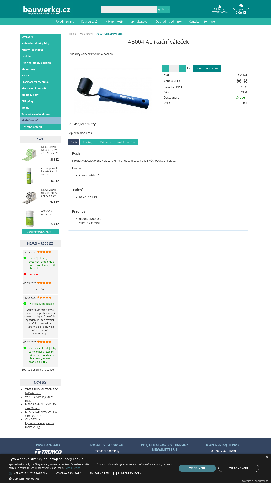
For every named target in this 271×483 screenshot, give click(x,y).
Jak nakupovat (139, 21)
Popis (74, 142)
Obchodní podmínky (169, 21)
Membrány (28, 69)
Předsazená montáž (34, 88)
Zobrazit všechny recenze (38, 370)
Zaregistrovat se (220, 11)
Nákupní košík (114, 21)
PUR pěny (28, 101)
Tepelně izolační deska (36, 114)
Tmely (25, 107)
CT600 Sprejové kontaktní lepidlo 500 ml (49, 171)
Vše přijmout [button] (197, 468)
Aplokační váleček (80, 133)
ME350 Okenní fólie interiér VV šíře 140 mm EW (49, 150)
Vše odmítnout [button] (238, 468)
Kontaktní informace (202, 21)
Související (88, 142)
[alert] (135, 468)
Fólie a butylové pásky (35, 43)
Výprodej (27, 37)
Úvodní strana (65, 21)
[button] (90, 478)
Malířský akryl (31, 94)
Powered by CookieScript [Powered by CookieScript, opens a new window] (255, 481)
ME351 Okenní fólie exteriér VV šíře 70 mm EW (49, 192)
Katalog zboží (89, 21)
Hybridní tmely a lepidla (37, 62)
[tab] (74, 142)
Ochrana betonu (32, 127)
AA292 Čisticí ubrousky (47, 213)
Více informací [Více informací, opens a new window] (73, 467)
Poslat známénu (126, 142)
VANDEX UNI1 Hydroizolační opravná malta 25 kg (39, 423)
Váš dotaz (105, 142)
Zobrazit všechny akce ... (40, 231)
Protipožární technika (35, 82)
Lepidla (26, 56)
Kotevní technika (32, 49)
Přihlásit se (219, 9)
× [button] (267, 457)
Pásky (25, 75)
